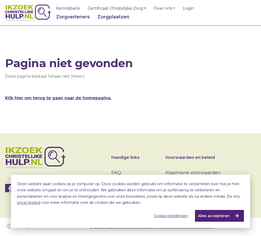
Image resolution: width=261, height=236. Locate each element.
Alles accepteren (214, 216)
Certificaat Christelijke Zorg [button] (115, 8)
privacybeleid (28, 202)
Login (188, 8)
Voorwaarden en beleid (190, 157)
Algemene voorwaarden (193, 172)
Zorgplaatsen (113, 17)
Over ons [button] (163, 8)
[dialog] (130, 201)
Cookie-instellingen (171, 216)
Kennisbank (68, 8)
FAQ (116, 172)
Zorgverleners (73, 17)
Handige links (125, 157)
